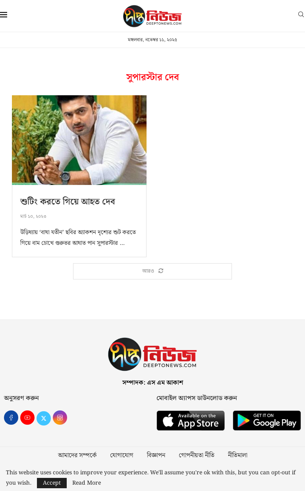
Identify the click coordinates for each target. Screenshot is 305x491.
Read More (86, 483)
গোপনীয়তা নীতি (196, 455)
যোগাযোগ (121, 455)
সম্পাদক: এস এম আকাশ (152, 383)
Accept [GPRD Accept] (52, 483)
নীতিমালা (237, 455)
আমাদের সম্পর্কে (77, 455)
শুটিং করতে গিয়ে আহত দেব (67, 202)
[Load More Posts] (152, 271)
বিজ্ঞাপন (156, 455)
